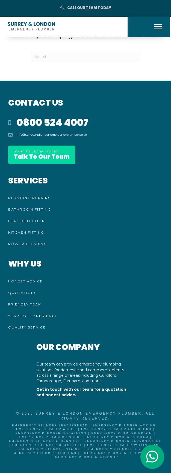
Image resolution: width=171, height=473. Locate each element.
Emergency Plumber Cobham (117, 437)
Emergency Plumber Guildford (116, 429)
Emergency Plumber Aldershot (44, 441)
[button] (85, 8)
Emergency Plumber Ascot (46, 429)
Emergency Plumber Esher (49, 437)
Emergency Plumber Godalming (51, 433)
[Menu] (158, 27)
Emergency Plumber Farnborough (123, 441)
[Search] (85, 56)
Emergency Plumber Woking (124, 425)
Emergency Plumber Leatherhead (50, 425)
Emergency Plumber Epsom (121, 433)
